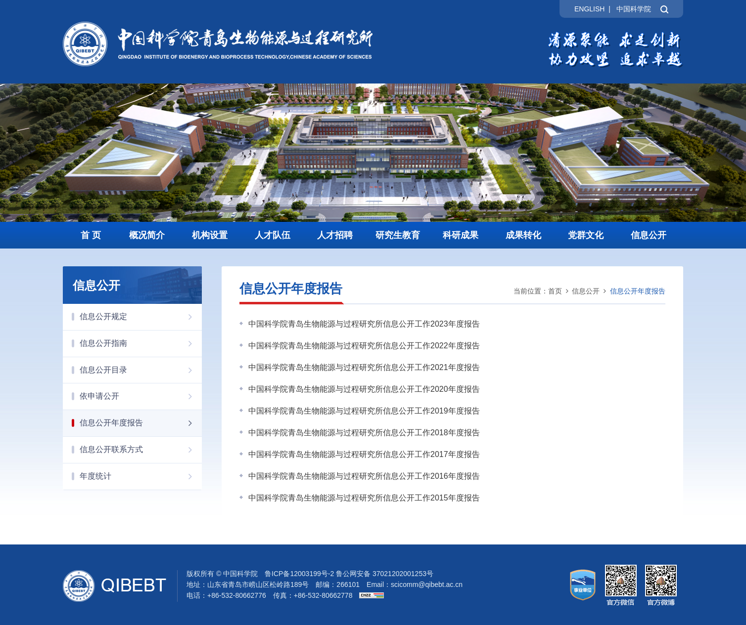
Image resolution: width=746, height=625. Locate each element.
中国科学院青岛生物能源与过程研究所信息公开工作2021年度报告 (364, 367)
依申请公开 (141, 396)
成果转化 (523, 235)
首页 (555, 291)
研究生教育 (397, 235)
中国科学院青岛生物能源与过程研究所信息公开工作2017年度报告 (364, 454)
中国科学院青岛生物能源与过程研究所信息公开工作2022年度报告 (364, 345)
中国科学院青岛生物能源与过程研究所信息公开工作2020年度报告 (364, 389)
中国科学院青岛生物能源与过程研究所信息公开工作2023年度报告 (364, 324)
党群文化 (586, 235)
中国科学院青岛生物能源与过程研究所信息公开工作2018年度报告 (364, 432)
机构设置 (210, 235)
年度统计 (141, 476)
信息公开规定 (141, 317)
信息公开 (648, 235)
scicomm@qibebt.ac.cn (427, 584)
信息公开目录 (141, 370)
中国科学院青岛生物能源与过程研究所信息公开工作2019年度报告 (364, 411)
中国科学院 (633, 9)
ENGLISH (589, 9)
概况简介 (147, 235)
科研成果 (460, 235)
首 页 (91, 235)
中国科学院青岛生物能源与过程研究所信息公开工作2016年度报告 (364, 476)
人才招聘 (335, 235)
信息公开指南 (141, 343)
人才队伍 (272, 235)
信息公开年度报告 (141, 423)
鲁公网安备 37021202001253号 (384, 574)
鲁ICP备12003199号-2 (299, 574)
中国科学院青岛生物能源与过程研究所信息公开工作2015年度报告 (364, 498)
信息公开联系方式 (141, 449)
